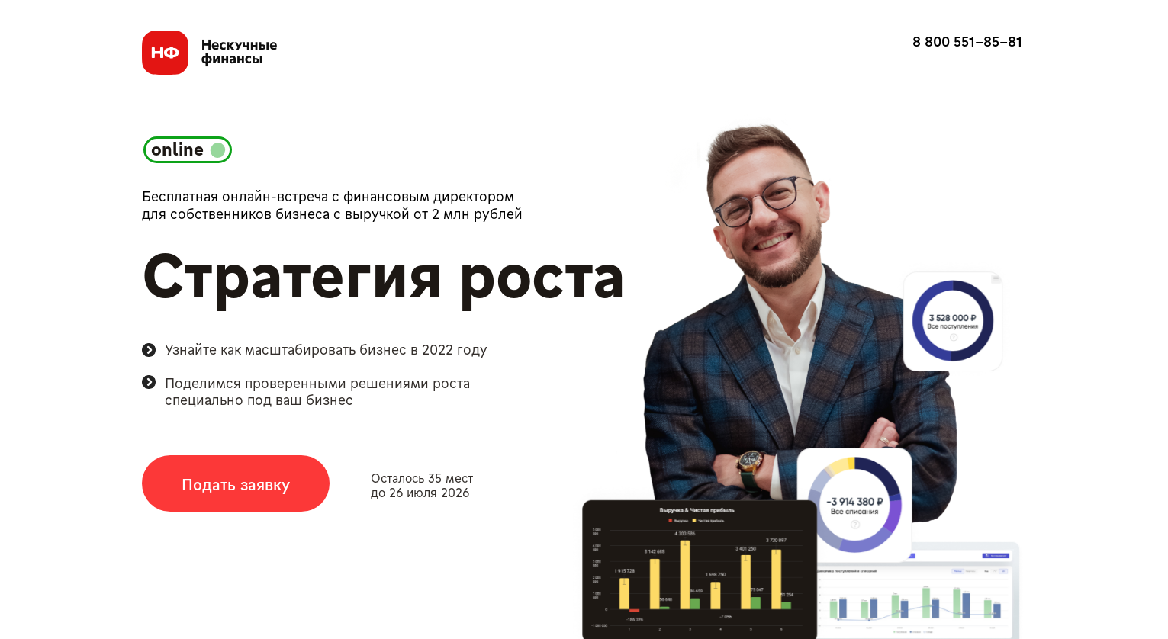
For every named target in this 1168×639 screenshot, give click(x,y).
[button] (236, 483)
